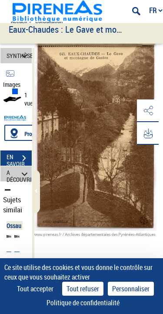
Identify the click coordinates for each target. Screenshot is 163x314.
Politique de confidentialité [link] (83, 302)
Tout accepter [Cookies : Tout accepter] (35, 289)
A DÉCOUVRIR (19, 173)
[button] (148, 110)
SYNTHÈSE (19, 55)
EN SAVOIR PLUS (19, 159)
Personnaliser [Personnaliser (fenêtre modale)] (131, 289)
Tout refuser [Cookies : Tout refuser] (83, 289)
